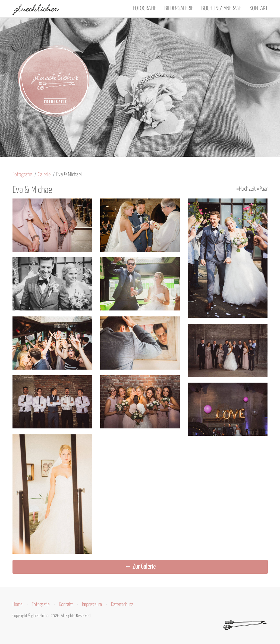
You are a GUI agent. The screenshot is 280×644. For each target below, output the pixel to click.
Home (17, 604)
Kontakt (259, 8)
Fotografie (144, 8)
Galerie (44, 174)
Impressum (92, 604)
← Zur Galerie (140, 566)
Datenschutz (122, 604)
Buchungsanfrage (221, 8)
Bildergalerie (178, 8)
